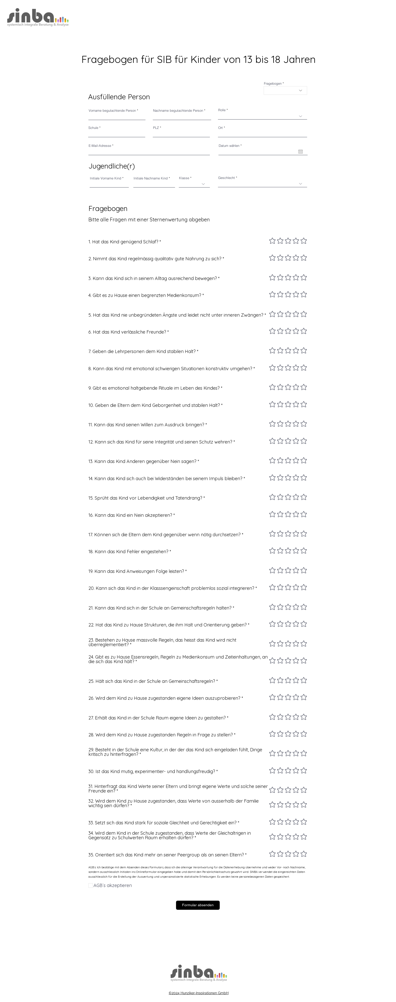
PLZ (156, 127)
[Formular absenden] (198, 905)
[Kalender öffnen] (301, 152)
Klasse (184, 178)
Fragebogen (273, 83)
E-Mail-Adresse (100, 145)
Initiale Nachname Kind (151, 178)
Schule (93, 127)
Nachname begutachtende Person (178, 110)
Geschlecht (226, 177)
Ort (220, 127)
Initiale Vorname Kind (105, 178)
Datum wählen (231, 145)
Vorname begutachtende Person (112, 110)
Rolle (222, 110)
